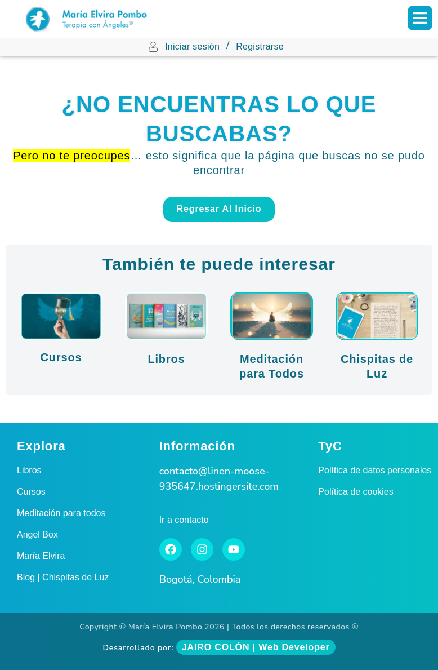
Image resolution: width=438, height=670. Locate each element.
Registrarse (260, 46)
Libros (166, 359)
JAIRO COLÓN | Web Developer (256, 647)
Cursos (61, 357)
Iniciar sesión (192, 46)
